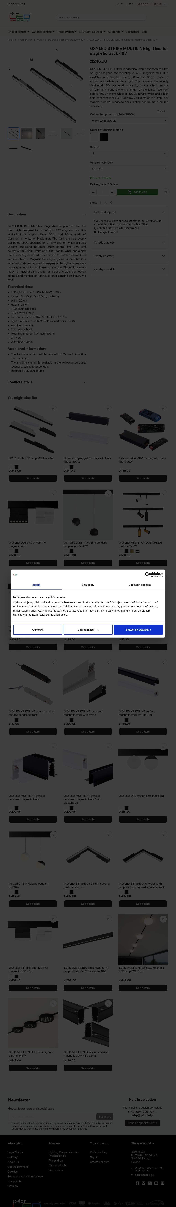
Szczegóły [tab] (88, 584)
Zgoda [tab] (36, 584)
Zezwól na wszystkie (138, 629)
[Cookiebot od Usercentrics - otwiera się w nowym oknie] (148, 574)
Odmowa (37, 629)
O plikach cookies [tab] (139, 584)
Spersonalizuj (88, 629)
